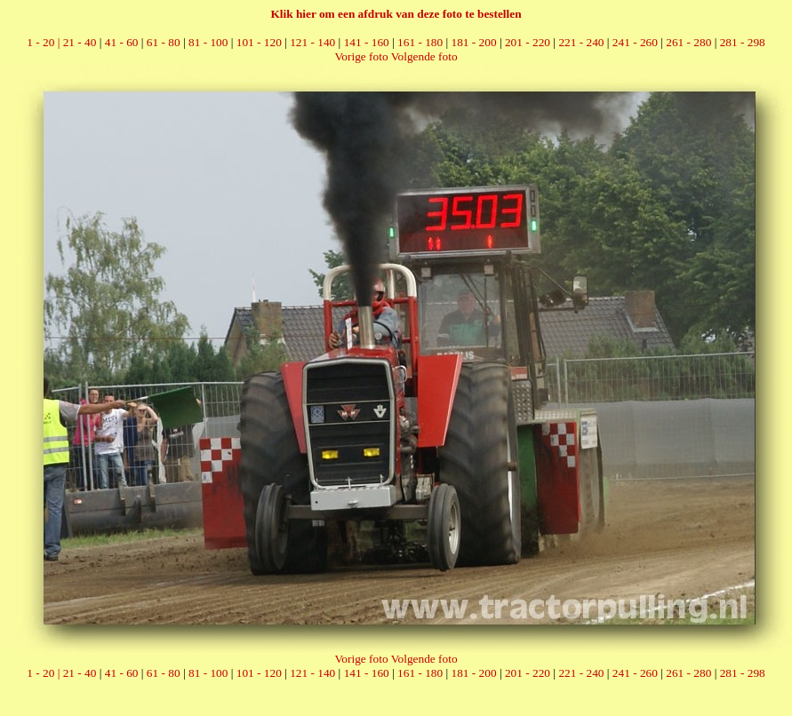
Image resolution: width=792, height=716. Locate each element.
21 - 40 (80, 42)
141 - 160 (366, 42)
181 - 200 (474, 42)
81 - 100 (208, 42)
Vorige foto (361, 56)
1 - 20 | (44, 42)
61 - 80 (163, 42)
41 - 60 (122, 42)
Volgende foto (424, 56)
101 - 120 (259, 42)
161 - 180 (420, 42)
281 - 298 (742, 42)
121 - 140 (312, 42)
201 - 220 (527, 42)
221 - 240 (581, 42)
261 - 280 (688, 42)
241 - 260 (635, 42)
